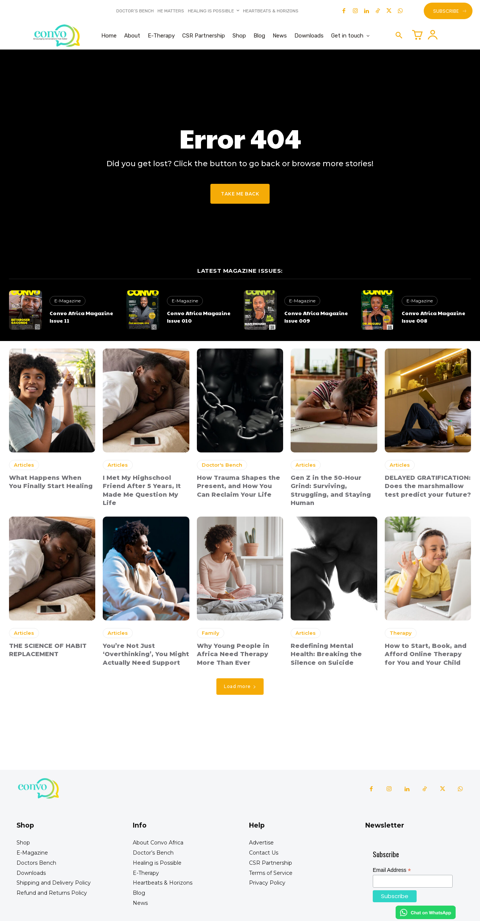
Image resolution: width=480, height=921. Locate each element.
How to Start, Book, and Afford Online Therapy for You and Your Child (425, 654)
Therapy (401, 633)
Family (210, 633)
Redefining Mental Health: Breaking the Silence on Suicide (326, 654)
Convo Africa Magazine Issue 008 (433, 316)
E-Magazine (67, 300)
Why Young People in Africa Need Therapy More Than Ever (233, 654)
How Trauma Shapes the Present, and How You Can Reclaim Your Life (238, 486)
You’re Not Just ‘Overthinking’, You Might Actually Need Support (146, 654)
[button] (399, 36)
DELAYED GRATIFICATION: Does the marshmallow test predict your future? (428, 486)
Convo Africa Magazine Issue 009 (316, 316)
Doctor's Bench (222, 465)
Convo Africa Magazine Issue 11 (81, 316)
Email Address (392, 870)
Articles (24, 465)
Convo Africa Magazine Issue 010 (199, 316)
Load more (240, 686)
